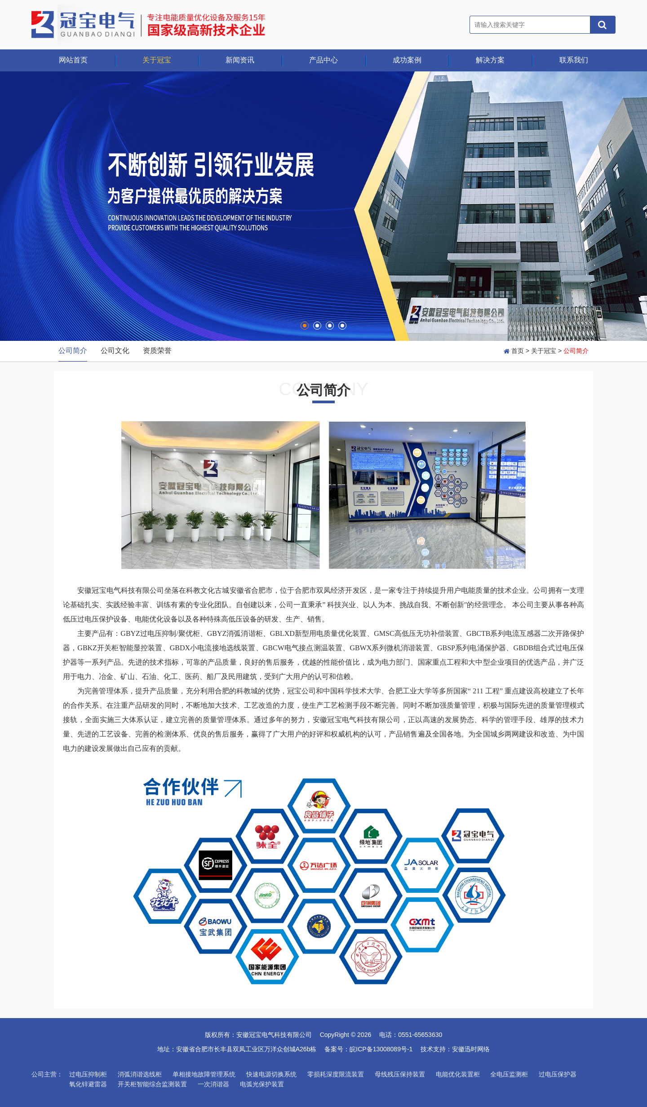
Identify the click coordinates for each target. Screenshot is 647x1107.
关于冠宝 (156, 60)
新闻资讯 (240, 60)
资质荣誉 (157, 350)
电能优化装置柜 (458, 1074)
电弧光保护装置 (262, 1084)
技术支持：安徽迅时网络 (455, 1049)
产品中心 (323, 60)
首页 (517, 350)
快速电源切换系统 (271, 1074)
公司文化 (115, 350)
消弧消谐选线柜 (140, 1074)
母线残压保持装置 (400, 1074)
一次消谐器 (213, 1084)
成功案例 (407, 60)
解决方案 (490, 60)
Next (630, 206)
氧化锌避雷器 (88, 1084)
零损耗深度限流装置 (335, 1074)
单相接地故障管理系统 (204, 1074)
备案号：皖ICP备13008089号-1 (371, 1049)
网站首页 (73, 60)
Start (4, 328)
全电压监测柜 (509, 1074)
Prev (16, 206)
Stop (11, 328)
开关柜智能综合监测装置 (152, 1084)
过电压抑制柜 (88, 1074)
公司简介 (72, 350)
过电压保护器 (557, 1074)
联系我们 (573, 60)
